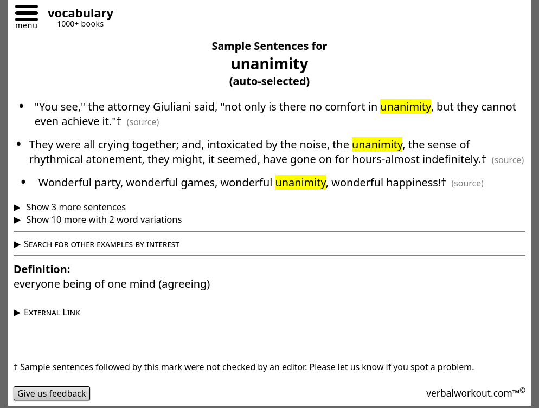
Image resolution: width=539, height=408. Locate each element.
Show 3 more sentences (75, 206)
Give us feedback (51, 393)
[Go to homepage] (76, 14)
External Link (52, 312)
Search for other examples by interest (101, 243)
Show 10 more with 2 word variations (103, 219)
